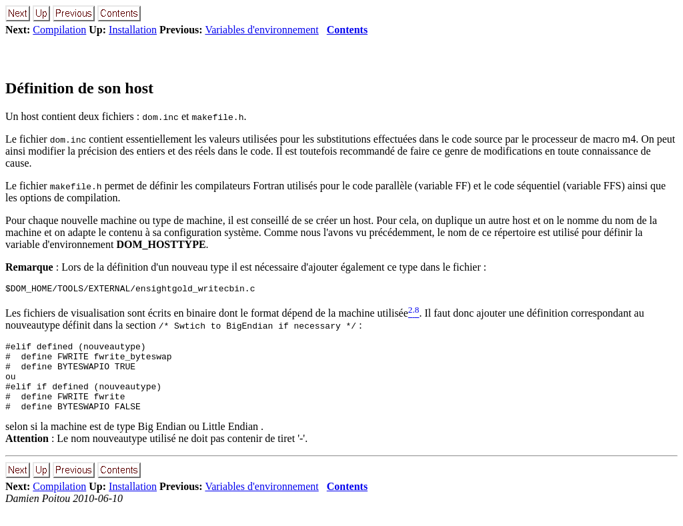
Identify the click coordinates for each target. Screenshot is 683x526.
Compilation (59, 29)
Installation (133, 29)
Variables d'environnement (261, 29)
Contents (347, 29)
